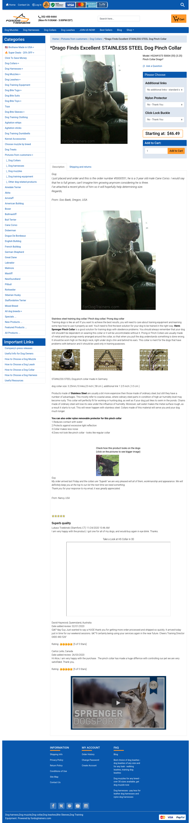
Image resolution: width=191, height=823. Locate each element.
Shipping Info (56, 754)
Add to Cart (176, 150)
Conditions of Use (58, 771)
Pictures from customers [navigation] (74, 39)
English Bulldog (13, 241)
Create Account (89, 765)
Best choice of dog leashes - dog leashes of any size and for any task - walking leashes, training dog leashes (127, 766)
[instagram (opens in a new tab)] (86, 806)
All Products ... (12, 332)
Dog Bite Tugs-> (13, 90)
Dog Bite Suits (12, 95)
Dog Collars (50, 30)
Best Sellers (106, 30)
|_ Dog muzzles (13, 171)
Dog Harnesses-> (14, 68)
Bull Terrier (10, 219)
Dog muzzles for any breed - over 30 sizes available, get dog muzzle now (127, 781)
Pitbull (8, 284)
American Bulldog (14, 203)
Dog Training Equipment (17, 85)
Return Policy (56, 765)
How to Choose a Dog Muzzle (20, 359)
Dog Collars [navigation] (96, 39)
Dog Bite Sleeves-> (15, 111)
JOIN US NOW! (87, 30)
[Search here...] (119, 18)
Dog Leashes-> (13, 79)
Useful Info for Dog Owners (19, 353)
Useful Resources (14, 380)
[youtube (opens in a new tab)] (78, 806)
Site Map (54, 777)
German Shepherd (14, 252)
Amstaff (9, 198)
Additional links (156, 83)
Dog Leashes (68, 30)
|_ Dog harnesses (14, 165)
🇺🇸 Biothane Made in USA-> (19, 47)
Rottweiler (10, 289)
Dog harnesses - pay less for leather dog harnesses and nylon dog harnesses (127, 793)
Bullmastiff (11, 214)
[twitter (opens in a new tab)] (61, 806)
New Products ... (13, 322)
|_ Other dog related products (21, 181)
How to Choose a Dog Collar (20, 369)
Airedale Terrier (13, 187)
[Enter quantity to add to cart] (156, 151)
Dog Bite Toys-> (13, 101)
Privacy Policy (56, 760)
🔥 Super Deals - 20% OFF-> (19, 52)
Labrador (9, 262)
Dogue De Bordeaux (15, 235)
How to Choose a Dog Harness (21, 375)
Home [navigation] (55, 39)
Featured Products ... (16, 327)
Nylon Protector (156, 98)
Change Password (90, 760)
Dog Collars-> (12, 63)
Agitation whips (13, 122)
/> (109, 359)
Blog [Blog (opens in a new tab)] (119, 30)
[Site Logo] (18, 18)
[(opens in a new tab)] (107, 465)
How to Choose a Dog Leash (20, 364)
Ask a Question (152, 66)
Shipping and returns (80, 166)
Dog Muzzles (11, 30)
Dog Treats (10, 149)
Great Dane (11, 257)
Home (10, 4)
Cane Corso (11, 225)
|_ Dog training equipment (19, 176)
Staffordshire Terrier (15, 300)
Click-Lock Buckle (157, 113)
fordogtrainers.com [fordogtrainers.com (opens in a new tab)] (41, 818)
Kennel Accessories (15, 138)
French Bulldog (13, 246)
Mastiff (9, 273)
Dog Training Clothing (16, 117)
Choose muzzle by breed (18, 144)
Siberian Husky (13, 295)
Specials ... (10, 316)
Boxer (8, 208)
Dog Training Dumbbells (17, 133)
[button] (182, 4)
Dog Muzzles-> (13, 74)
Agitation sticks (13, 128)
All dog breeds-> (13, 311)
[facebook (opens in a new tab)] (53, 806)
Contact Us (24, 4)
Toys (7, 106)
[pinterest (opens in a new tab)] (70, 806)
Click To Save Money (16, 58)
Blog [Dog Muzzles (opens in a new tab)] (116, 754)
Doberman (10, 230)
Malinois (9, 268)
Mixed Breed (11, 306)
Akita (7, 192)
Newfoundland (12, 279)
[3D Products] (118, 579)
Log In (37, 4)
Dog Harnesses (31, 30)
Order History (88, 754)
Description (58, 166)
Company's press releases (18, 348)
